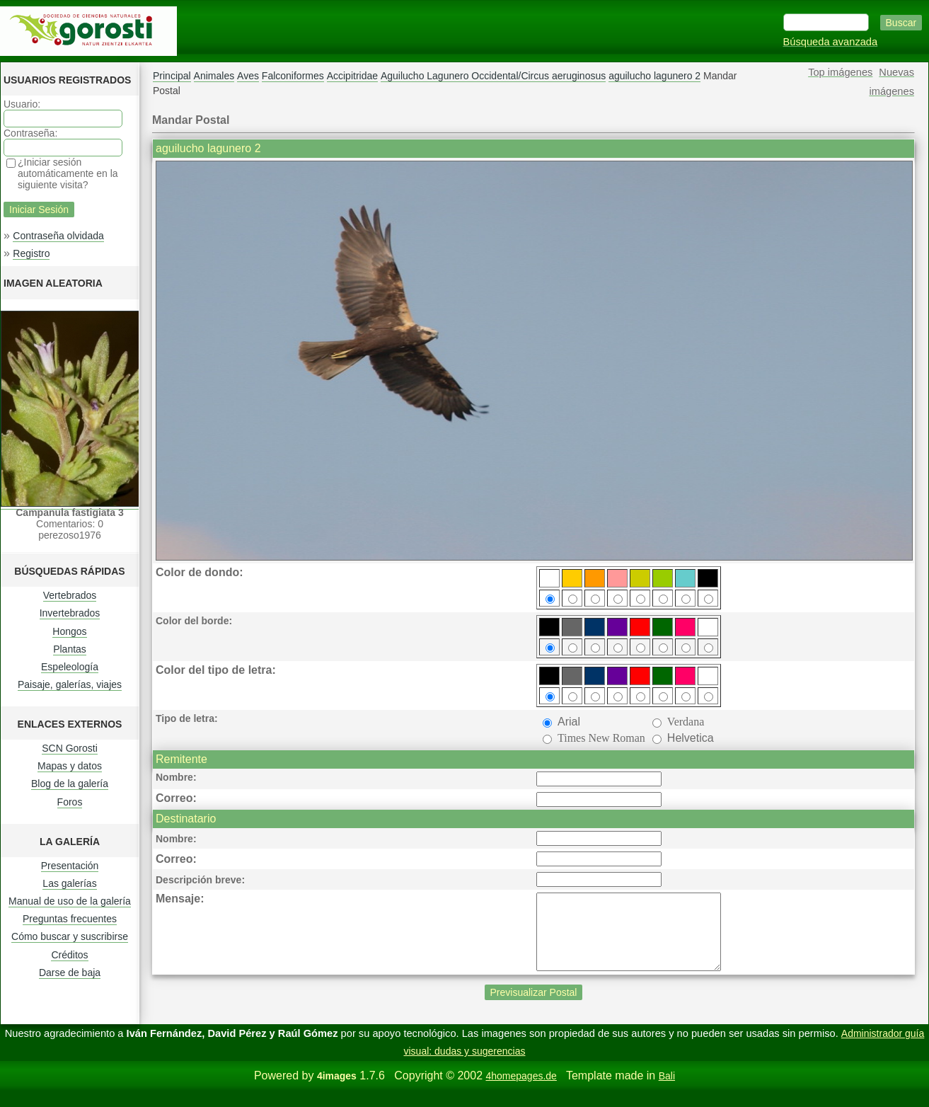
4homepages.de (520, 1090)
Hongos (69, 631)
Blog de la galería (69, 783)
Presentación (70, 865)
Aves (248, 75)
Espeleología (69, 666)
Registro (31, 253)
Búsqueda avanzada (830, 41)
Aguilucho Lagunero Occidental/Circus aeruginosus (493, 75)
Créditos (69, 954)
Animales (214, 75)
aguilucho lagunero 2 (654, 75)
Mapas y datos (69, 766)
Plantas (69, 649)
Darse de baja (69, 972)
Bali (667, 1090)
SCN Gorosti (70, 748)
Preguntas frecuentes (70, 918)
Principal (172, 75)
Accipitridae (352, 75)
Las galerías (69, 883)
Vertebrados (70, 595)
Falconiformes (293, 75)
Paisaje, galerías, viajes (70, 684)
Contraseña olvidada (58, 235)
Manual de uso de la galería (69, 901)
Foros (70, 802)
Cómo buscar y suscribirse (69, 936)
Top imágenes (840, 72)
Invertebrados (70, 613)
